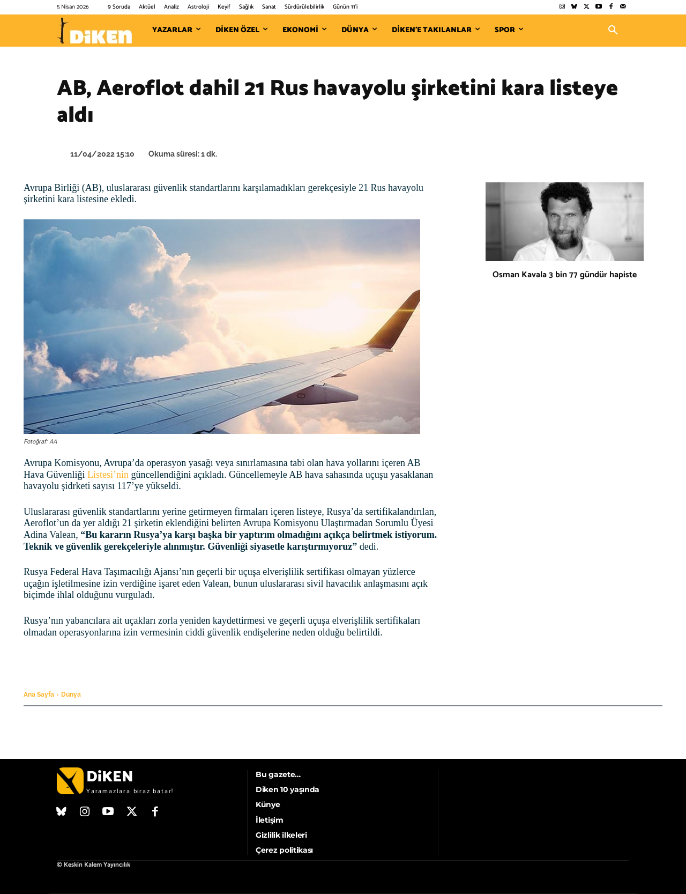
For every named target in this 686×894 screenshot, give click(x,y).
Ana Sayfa (39, 694)
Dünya (71, 694)
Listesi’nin (108, 474)
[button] (613, 30)
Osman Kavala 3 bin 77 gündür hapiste (565, 275)
